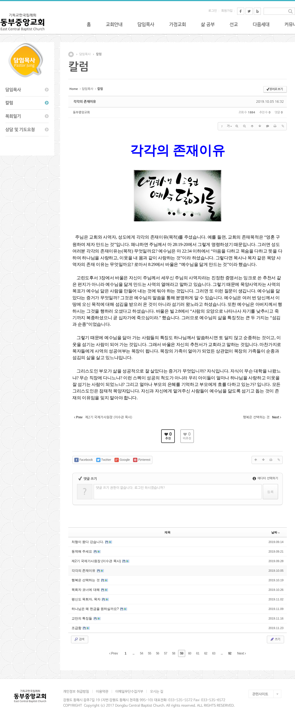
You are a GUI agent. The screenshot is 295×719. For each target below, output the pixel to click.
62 (205, 653)
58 (173, 653)
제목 (167, 532)
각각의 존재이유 (84, 101)
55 (149, 653)
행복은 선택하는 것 (86, 580)
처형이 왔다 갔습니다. (88, 542)
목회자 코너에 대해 (86, 590)
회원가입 (226, 10)
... (133, 653)
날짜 (275, 532)
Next (241, 653)
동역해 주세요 (82, 551)
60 (189, 653)
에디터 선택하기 (265, 478)
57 (165, 653)
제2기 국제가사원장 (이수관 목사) (97, 561)
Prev (113, 653)
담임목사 (84, 54)
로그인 (212, 10)
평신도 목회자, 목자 (86, 599)
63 (213, 653)
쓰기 (275, 639)
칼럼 (99, 54)
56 (157, 653)
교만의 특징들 (82, 618)
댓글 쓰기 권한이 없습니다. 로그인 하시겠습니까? (130, 487)
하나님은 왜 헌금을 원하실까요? (96, 609)
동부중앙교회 (81, 112)
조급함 (77, 628)
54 (141, 653)
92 (229, 653)
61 (197, 653)
